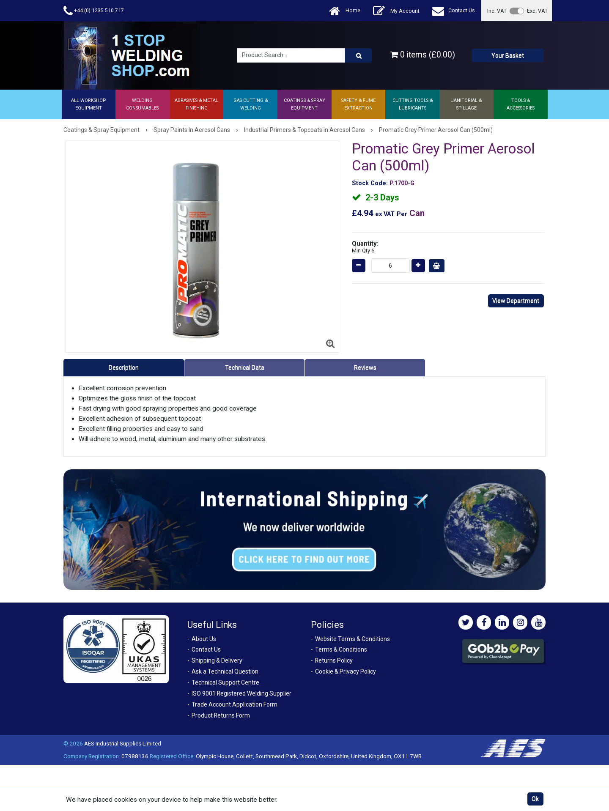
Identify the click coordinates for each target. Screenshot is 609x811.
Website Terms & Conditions (352, 639)
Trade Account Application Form (234, 704)
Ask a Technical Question (225, 671)
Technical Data (244, 367)
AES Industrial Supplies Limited (122, 743)
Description (124, 367)
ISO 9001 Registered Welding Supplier (241, 693)
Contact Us (453, 10)
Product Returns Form (221, 715)
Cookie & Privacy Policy (345, 671)
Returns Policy (334, 660)
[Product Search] (358, 55)
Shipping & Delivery (217, 660)
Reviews (365, 367)
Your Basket (507, 55)
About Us (204, 639)
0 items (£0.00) (422, 55)
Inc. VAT (497, 11)
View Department (515, 300)
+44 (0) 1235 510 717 (93, 10)
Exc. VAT (537, 11)
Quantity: (365, 247)
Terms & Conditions (341, 649)
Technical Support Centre (225, 682)
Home (344, 10)
